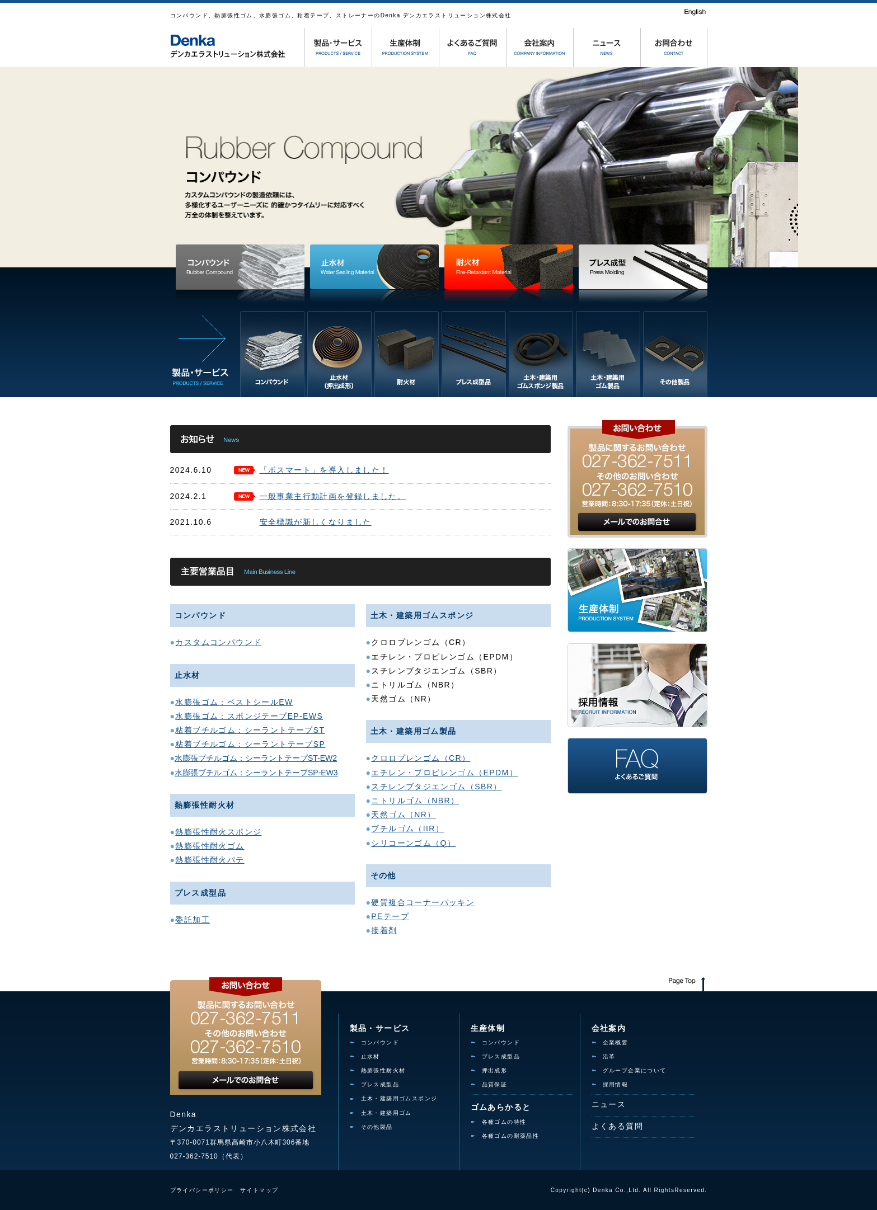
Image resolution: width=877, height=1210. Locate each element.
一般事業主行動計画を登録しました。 (333, 496)
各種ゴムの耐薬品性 (511, 1136)
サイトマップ (259, 1190)
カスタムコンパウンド (218, 642)
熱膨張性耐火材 (383, 1070)
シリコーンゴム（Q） (413, 843)
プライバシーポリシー (202, 1190)
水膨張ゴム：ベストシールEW (234, 702)
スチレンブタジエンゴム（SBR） (436, 786)
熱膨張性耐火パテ (209, 859)
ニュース (609, 1104)
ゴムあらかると (501, 1107)
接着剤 (384, 930)
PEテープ (390, 916)
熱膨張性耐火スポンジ (218, 831)
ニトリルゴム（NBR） (415, 800)
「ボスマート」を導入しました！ (324, 469)
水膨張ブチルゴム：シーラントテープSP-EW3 (256, 772)
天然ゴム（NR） (403, 814)
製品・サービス (380, 1028)
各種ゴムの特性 (504, 1122)
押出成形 (495, 1070)
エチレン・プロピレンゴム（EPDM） (444, 772)
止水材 (370, 1056)
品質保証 (495, 1084)
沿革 (609, 1056)
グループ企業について (635, 1070)
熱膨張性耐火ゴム (209, 845)
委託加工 (192, 919)
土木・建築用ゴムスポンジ (399, 1098)
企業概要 (616, 1042)
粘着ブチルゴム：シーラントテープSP (250, 744)
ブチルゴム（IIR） (407, 828)
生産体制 (488, 1028)
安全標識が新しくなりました (316, 521)
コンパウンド (380, 1042)
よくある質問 (617, 1126)
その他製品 (377, 1127)
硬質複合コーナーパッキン (423, 902)
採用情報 (616, 1084)
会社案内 (609, 1028)
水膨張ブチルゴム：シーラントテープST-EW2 (256, 758)
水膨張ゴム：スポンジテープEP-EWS (249, 716)
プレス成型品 (380, 1084)
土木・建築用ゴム (386, 1113)
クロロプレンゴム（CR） (420, 758)
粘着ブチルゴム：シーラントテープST (250, 730)
